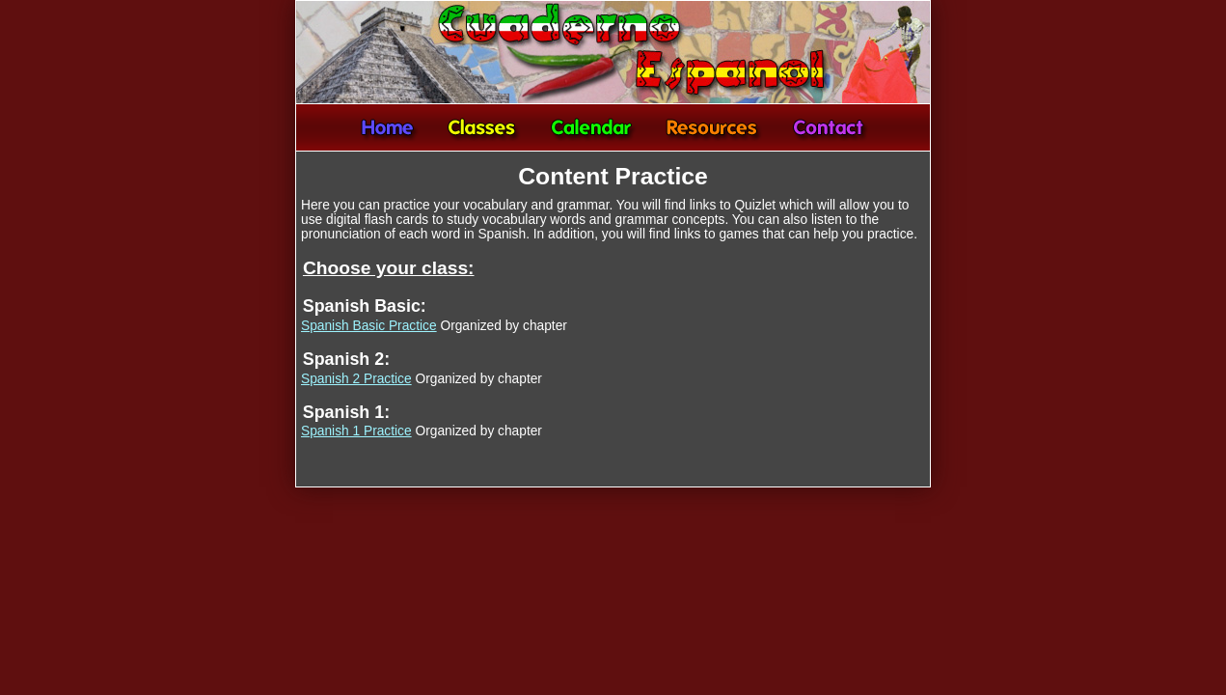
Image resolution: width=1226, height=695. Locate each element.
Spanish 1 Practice (356, 431)
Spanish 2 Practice (356, 379)
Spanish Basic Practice (369, 326)
